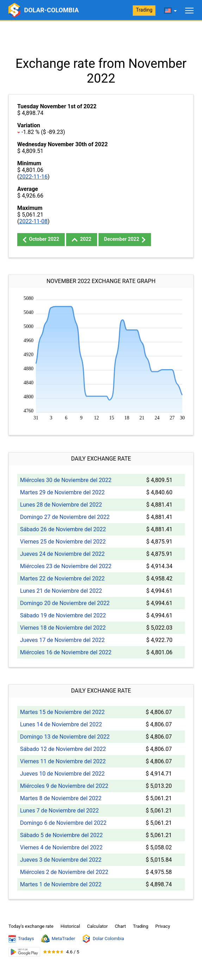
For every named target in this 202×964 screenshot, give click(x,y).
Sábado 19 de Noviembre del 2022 (63, 615)
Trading (144, 10)
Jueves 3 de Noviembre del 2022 (60, 859)
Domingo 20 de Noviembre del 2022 (65, 603)
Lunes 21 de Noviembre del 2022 (61, 590)
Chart (120, 926)
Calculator (97, 926)
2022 (81, 239)
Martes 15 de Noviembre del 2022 (62, 712)
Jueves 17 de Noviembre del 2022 (62, 640)
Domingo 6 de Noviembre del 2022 (63, 823)
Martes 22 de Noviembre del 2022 (62, 578)
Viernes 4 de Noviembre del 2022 (61, 847)
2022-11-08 (33, 221)
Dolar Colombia (103, 938)
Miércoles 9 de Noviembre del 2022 (64, 786)
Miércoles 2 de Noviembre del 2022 (64, 872)
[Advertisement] (101, 38)
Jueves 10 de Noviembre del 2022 (62, 773)
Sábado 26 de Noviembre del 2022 (63, 529)
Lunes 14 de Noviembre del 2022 (61, 724)
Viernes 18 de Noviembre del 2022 (63, 627)
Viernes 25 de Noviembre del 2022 (63, 541)
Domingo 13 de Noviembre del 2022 (65, 736)
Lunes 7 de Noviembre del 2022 (59, 810)
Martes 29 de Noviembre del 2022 (62, 492)
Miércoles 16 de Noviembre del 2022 (66, 652)
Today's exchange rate (30, 926)
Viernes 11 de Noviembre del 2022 (63, 761)
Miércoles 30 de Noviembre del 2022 (66, 480)
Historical (70, 926)
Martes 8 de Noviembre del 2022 (61, 798)
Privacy (162, 926)
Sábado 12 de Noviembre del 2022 (63, 749)
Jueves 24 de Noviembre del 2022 (62, 554)
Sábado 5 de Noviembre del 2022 (61, 835)
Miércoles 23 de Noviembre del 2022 (66, 566)
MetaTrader (58, 938)
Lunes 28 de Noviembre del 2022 (61, 504)
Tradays (21, 938)
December (124, 239)
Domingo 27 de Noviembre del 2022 (65, 517)
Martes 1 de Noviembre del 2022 (61, 884)
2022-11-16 (33, 176)
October (41, 239)
